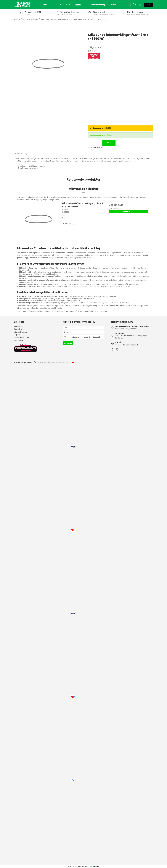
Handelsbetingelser (21, 338)
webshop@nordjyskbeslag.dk (126, 345)
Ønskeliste (18, 329)
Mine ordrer (18, 326)
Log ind (17, 335)
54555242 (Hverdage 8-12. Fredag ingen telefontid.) (131, 337)
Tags (26, 154)
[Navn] (83, 327)
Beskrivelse (19, 154)
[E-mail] (83, 332)
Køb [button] (109, 142)
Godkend (68, 343)
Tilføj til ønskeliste (95, 147)
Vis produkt (128, 211)
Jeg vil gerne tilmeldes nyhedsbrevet (84, 337)
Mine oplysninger (20, 332)
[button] (148, 23)
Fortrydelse (18, 340)
